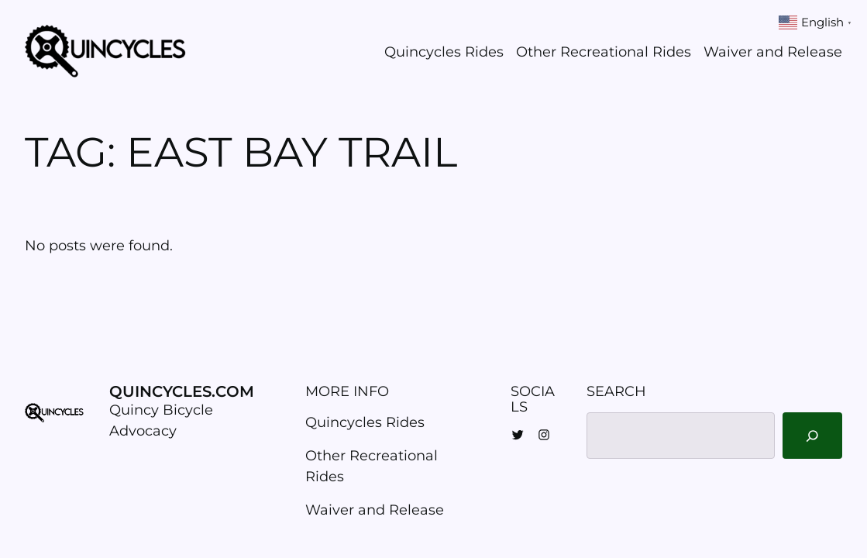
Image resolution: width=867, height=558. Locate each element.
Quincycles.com (181, 391)
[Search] (812, 435)
